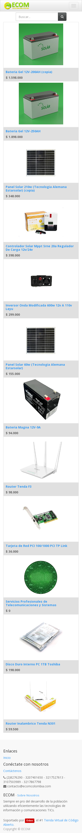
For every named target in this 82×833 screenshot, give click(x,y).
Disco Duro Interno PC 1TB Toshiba (33, 664)
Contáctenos (12, 771)
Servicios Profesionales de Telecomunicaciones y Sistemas (31, 603)
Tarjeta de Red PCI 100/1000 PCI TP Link (36, 546)
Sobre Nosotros (28, 795)
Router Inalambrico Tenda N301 (30, 723)
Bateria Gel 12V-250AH (23, 131)
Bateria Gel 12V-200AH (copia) (29, 72)
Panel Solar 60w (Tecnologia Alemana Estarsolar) (35, 366)
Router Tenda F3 (18, 486)
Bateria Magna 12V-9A (23, 427)
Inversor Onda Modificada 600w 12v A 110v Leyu (39, 307)
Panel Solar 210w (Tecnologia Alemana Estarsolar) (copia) (36, 188)
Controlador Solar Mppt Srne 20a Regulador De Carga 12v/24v (40, 247)
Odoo (29, 820)
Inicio (7, 758)
